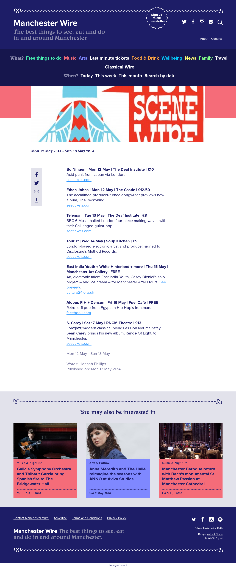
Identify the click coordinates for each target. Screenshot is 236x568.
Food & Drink (145, 58)
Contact (216, 39)
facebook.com (78, 313)
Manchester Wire (45, 23)
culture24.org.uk (80, 292)
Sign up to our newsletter (157, 18)
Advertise (60, 518)
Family (206, 58)
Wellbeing (172, 58)
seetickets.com (78, 179)
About (204, 39)
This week (105, 76)
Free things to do (44, 58)
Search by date (160, 76)
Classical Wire (119, 67)
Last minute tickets (109, 58)
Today (86, 76)
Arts (83, 58)
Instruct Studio (215, 534)
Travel (221, 58)
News (190, 58)
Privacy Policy (116, 518)
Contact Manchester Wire (31, 518)
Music (70, 58)
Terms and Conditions (87, 518)
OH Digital (217, 538)
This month (130, 76)
